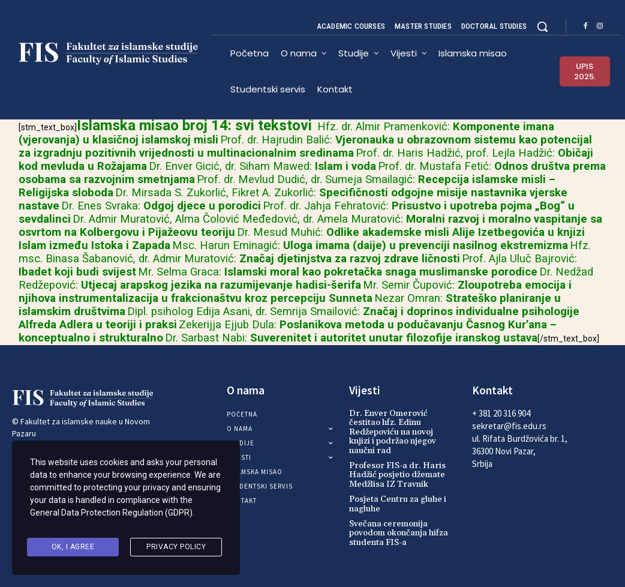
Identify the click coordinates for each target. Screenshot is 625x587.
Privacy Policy (176, 547)
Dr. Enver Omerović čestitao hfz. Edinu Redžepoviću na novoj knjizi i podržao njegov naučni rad (392, 432)
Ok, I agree (73, 547)
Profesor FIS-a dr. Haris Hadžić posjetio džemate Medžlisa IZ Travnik (397, 475)
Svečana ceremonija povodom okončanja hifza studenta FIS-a (398, 533)
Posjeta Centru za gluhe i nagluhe (397, 504)
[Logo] (112, 53)
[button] (542, 26)
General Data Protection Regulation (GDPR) (111, 517)
